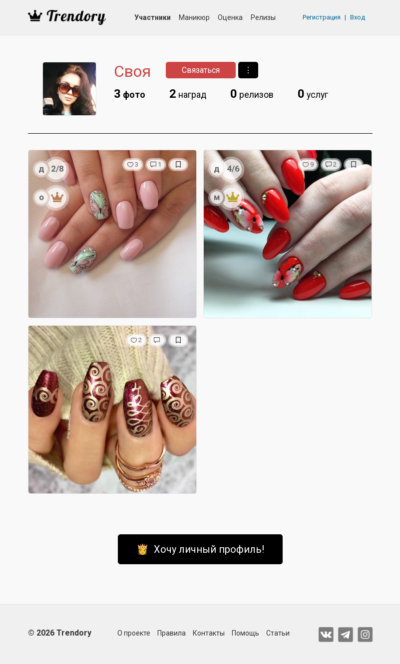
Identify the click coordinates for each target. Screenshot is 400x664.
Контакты (209, 633)
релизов (252, 94)
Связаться (201, 70)
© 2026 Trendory (59, 633)
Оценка (230, 17)
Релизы (263, 17)
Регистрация (322, 17)
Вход (357, 17)
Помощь (245, 633)
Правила (171, 633)
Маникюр (194, 17)
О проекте (133, 633)
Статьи (278, 633)
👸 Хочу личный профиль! (200, 549)
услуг (313, 94)
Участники (152, 17)
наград (187, 94)
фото (129, 94)
